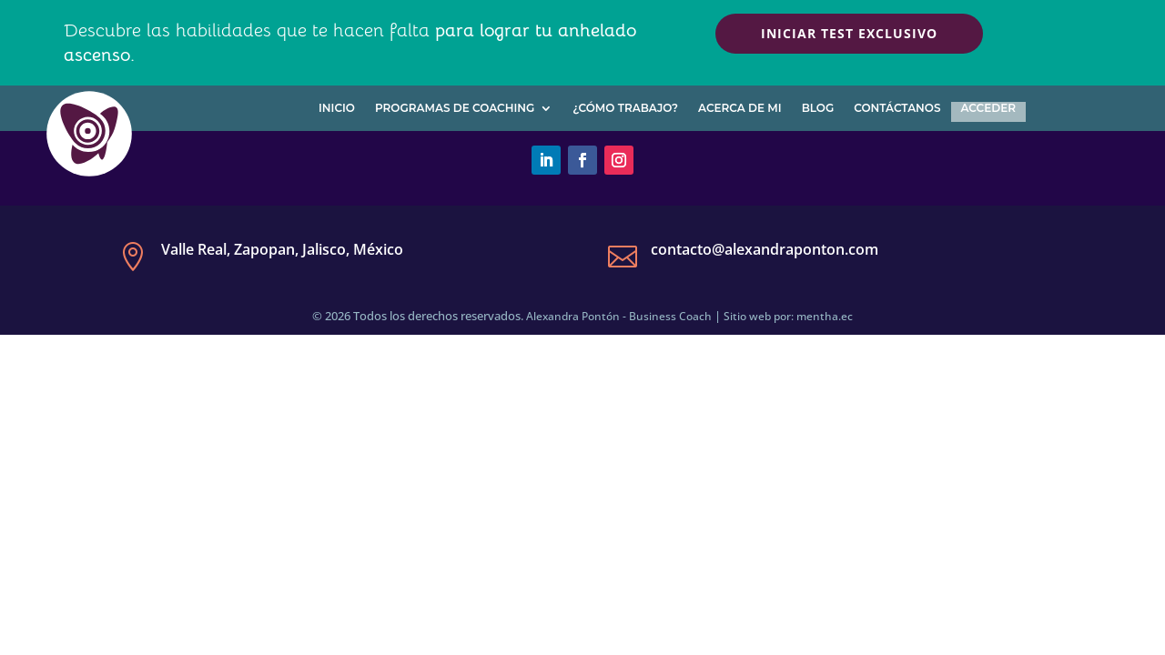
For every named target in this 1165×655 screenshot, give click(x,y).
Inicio (337, 108)
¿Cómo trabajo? (625, 108)
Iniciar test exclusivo (849, 33)
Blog (818, 108)
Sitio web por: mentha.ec (788, 316)
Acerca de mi (740, 108)
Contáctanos (897, 108)
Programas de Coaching (454, 108)
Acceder (988, 108)
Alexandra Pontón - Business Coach (619, 316)
